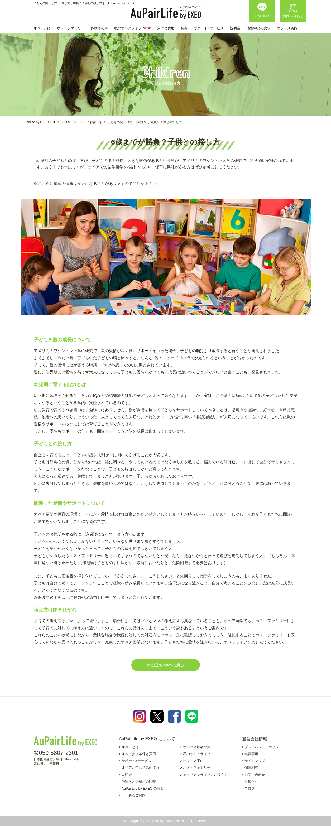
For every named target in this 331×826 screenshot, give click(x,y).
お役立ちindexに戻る (165, 665)
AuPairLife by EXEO (166, 12)
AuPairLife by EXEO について (147, 739)
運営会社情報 (254, 739)
